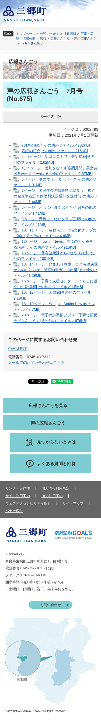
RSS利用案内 (52, 496)
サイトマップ (72, 503)
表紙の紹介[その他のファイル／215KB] (55, 151)
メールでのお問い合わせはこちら (36, 362)
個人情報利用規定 (55, 488)
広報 (43, 38)
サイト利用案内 (17, 496)
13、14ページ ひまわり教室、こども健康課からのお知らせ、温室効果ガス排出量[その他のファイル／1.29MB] (55, 270)
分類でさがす (49, 34)
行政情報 (69, 34)
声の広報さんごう (48, 423)
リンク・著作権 (17, 488)
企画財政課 (17, 348)
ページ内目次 (50, 116)
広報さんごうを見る (48, 405)
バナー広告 (14, 511)
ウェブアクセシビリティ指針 (28, 503)
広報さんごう (60, 38)
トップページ (26, 34)
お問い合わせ (50, 605)
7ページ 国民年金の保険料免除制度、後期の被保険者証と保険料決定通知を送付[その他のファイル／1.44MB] (55, 196)
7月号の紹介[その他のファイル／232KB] (56, 145)
